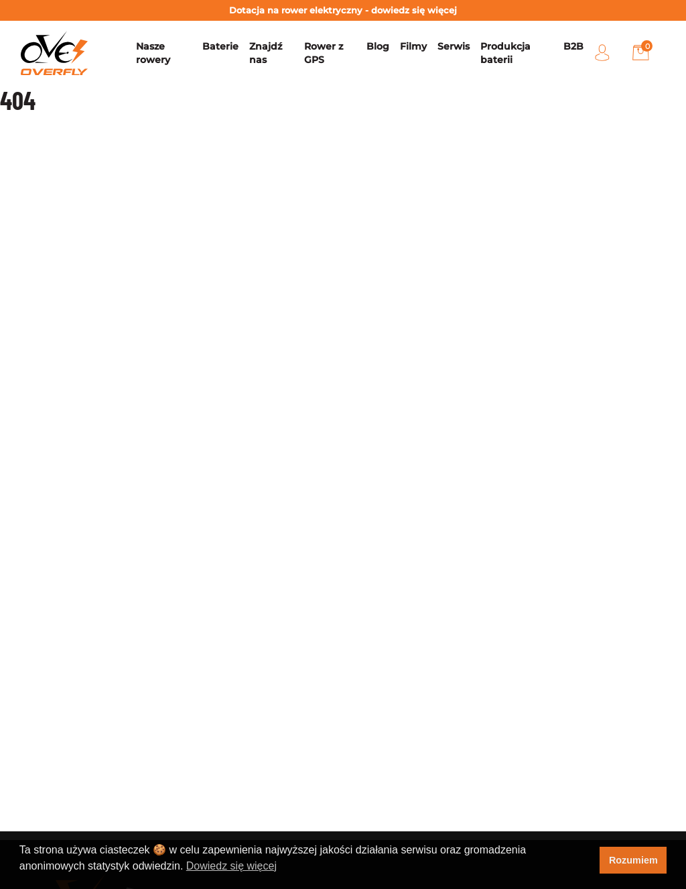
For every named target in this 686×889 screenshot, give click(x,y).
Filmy (413, 46)
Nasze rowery (153, 53)
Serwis (453, 46)
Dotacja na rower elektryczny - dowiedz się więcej (343, 10)
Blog (377, 46)
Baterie (220, 46)
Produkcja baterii (505, 53)
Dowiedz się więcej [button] (231, 866)
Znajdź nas (265, 53)
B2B (573, 46)
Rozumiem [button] (633, 860)
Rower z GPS (323, 53)
